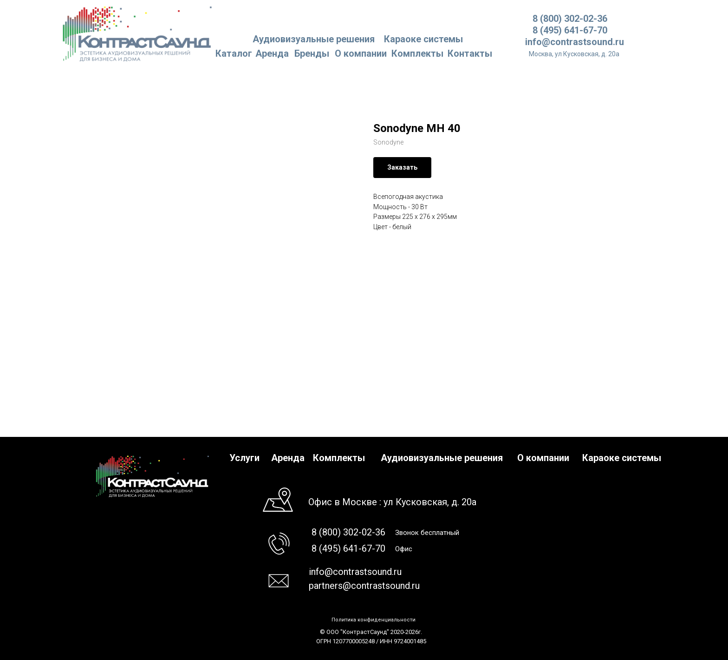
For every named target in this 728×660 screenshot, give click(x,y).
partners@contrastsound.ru (364, 585)
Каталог (233, 53)
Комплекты (417, 53)
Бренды (311, 53)
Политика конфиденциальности (374, 620)
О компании (361, 53)
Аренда (272, 53)
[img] (138, 33)
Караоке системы (423, 39)
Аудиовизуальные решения (442, 457)
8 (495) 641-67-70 (570, 30)
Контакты (470, 53)
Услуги (244, 457)
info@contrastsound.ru (574, 41)
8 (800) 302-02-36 (570, 18)
